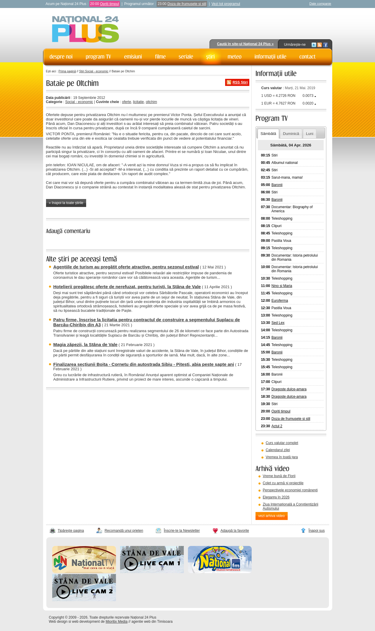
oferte (126, 102)
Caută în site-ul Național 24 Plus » (245, 44)
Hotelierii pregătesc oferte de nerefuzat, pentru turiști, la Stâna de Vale (127, 286)
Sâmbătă (268, 133)
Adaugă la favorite (234, 531)
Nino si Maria (281, 286)
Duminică (291, 133)
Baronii (276, 185)
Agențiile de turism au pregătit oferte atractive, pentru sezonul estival (126, 266)
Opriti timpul (109, 4)
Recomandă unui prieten (123, 531)
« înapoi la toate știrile (66, 203)
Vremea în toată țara (282, 457)
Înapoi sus (317, 531)
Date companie (320, 3)
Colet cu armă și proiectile (283, 483)
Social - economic (79, 102)
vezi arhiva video (271, 516)
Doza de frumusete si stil (187, 4)
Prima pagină (67, 71)
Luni (309, 133)
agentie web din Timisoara (151, 621)
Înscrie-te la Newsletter (182, 531)
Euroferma (279, 301)
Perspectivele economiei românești (290, 490)
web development (86, 621)
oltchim (151, 102)
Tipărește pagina (71, 531)
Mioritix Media (116, 621)
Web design (58, 621)
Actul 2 (276, 426)
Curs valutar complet (282, 443)
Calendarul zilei (278, 450)
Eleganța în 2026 (276, 497)
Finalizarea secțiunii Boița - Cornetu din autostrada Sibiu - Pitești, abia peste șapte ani (143, 364)
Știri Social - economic (93, 71)
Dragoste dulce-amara (289, 389)
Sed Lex (277, 323)
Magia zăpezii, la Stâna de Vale (85, 344)
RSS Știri (240, 82)
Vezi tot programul (226, 4)
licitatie (138, 102)
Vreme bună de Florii (279, 476)
